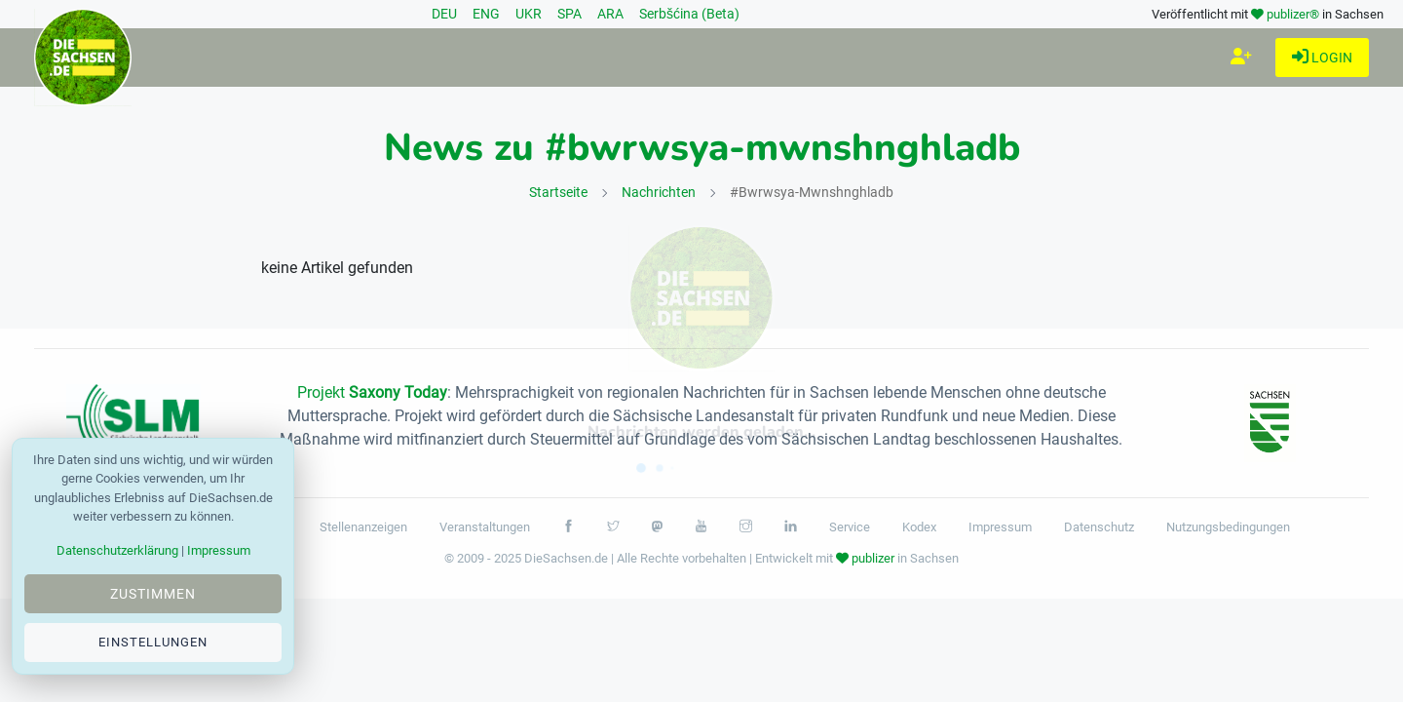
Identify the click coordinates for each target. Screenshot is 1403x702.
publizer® (1293, 14)
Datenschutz (1099, 527)
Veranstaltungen (484, 527)
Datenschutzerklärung (117, 550)
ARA (610, 13)
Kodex (919, 527)
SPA (569, 13)
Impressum (1000, 527)
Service (849, 527)
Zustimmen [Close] (153, 594)
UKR (528, 13)
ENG (486, 13)
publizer (873, 558)
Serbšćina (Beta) (689, 13)
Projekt (372, 392)
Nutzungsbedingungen (1228, 527)
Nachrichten (659, 192)
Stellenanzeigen (363, 527)
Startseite (558, 192)
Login (1322, 58)
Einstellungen (153, 642)
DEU (444, 13)
